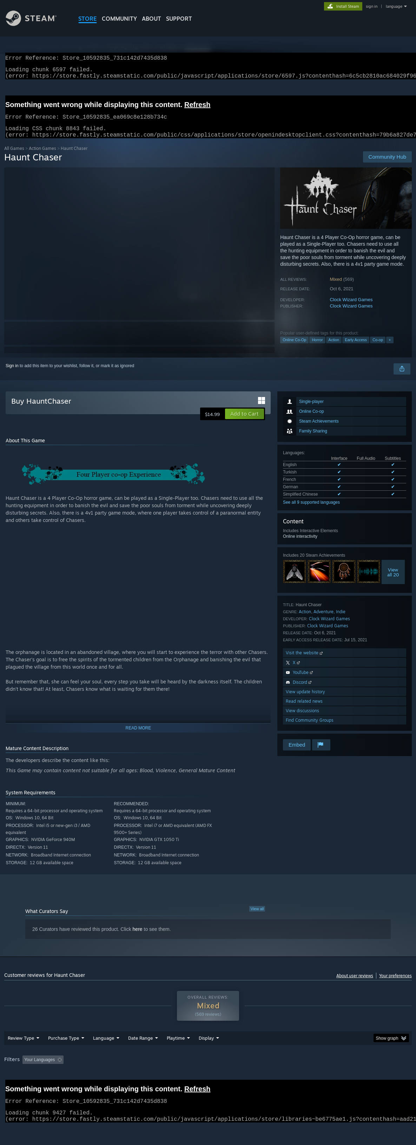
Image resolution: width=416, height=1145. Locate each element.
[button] (244, 422)
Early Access (356, 348)
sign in (371, 6)
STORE (87, 18)
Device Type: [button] (364, 1077)
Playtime (176, 1056)
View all (257, 917)
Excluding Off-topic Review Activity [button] (110, 1077)
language (394, 6)
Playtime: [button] (164, 1077)
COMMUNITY (119, 18)
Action (334, 348)
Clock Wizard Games (351, 308)
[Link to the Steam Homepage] (36, 24)
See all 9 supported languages (311, 510)
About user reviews (354, 984)
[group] (208, 1078)
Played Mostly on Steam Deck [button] (215, 1077)
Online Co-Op (294, 348)
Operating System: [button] (274, 1077)
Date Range (140, 1056)
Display (206, 1056)
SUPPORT (179, 18)
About (151, 18)
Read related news (304, 709)
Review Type (21, 1056)
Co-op (377, 348)
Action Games (42, 156)
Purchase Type (63, 1056)
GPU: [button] (334, 1077)
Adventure (323, 620)
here (138, 937)
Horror (317, 348)
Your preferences (395, 984)
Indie (340, 620)
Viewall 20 (393, 580)
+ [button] (390, 348)
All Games (14, 156)
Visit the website (305, 661)
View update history (305, 700)
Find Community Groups (310, 728)
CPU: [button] (310, 1077)
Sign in (12, 374)
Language (103, 1056)
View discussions (302, 719)
